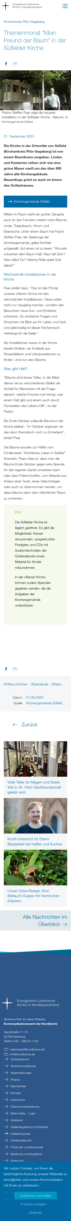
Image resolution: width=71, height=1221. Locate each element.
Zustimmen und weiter (35, 1195)
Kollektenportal (20, 1133)
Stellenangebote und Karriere (29, 1127)
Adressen (16, 1120)
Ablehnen (35, 1212)
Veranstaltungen (21, 1072)
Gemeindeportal (20, 1140)
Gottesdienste (19, 1059)
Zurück (29, 724)
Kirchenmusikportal (23, 1066)
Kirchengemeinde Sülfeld (32, 201)
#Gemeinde (40, 684)
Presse (15, 1079)
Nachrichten (18, 1086)
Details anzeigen (34, 1204)
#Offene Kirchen (16, 684)
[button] (65, 7)
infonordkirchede (22, 1054)
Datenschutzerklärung (24, 1106)
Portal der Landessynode (26, 1147)
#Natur (57, 684)
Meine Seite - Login (23, 1113)
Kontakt (15, 1093)
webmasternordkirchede (27, 1049)
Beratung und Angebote (26, 1154)
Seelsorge (16, 1160)
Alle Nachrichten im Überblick (45, 920)
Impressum (17, 1099)
